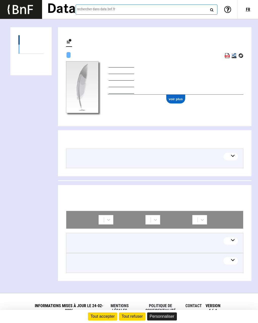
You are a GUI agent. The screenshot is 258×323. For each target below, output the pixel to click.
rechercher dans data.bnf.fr (96, 9)
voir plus (176, 99)
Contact (193, 305)
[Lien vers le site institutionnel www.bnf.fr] (21, 9)
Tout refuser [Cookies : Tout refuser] (132, 316)
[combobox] (146, 10)
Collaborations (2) (31, 58)
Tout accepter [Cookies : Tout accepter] (102, 316)
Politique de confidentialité (160, 308)
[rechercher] (211, 8)
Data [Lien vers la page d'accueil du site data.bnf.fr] (61, 9)
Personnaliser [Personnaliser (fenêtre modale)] (162, 316)
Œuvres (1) (31, 40)
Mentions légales (120, 308)
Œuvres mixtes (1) (31, 49)
